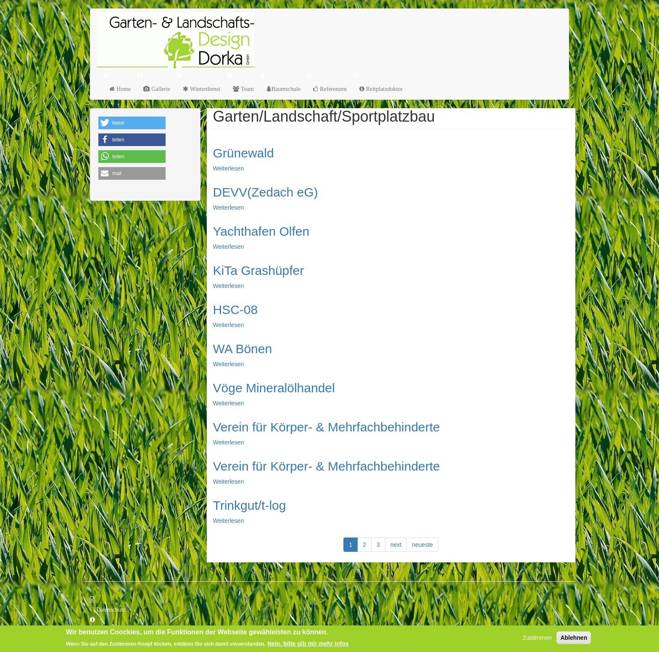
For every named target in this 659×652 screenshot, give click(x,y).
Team (246, 89)
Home (123, 89)
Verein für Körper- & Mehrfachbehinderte (326, 427)
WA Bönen (242, 349)
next (395, 544)
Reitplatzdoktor (383, 89)
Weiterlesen (228, 168)
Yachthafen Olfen (261, 231)
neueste (422, 544)
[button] (132, 123)
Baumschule (286, 89)
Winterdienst (204, 89)
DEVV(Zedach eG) (265, 192)
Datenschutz (110, 609)
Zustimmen (536, 638)
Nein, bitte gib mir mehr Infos (308, 644)
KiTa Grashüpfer (258, 270)
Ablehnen (573, 638)
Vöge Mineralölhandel (274, 388)
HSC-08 (235, 310)
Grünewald (243, 153)
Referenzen (332, 89)
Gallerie (160, 89)
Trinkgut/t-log (249, 505)
